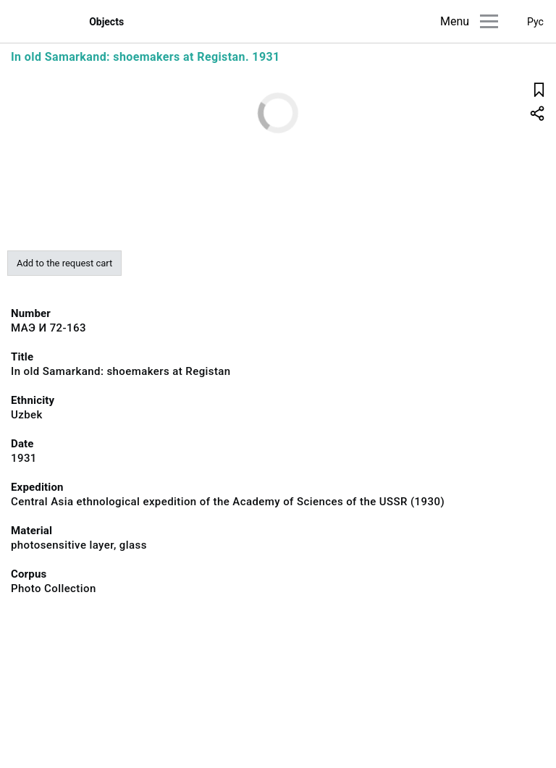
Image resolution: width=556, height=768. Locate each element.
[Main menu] (489, 21)
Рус (535, 22)
